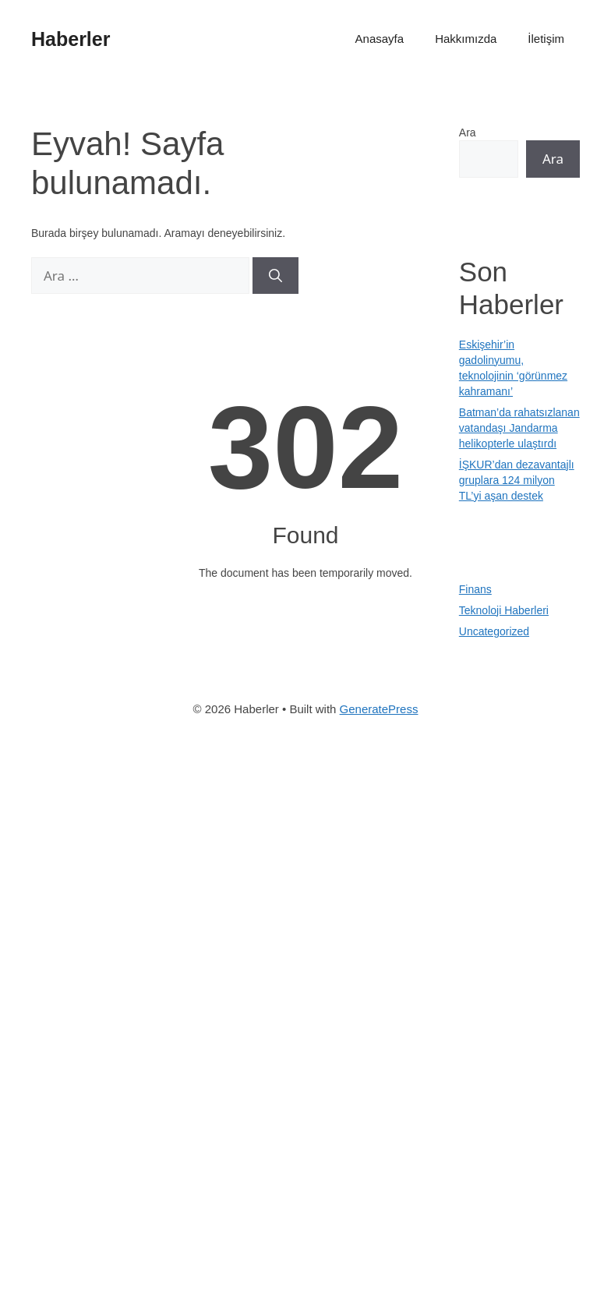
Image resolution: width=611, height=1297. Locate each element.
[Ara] (275, 276)
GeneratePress (379, 709)
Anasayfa (379, 38)
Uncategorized (494, 631)
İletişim (546, 38)
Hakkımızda (465, 38)
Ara (467, 132)
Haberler (70, 39)
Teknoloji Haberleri (504, 610)
